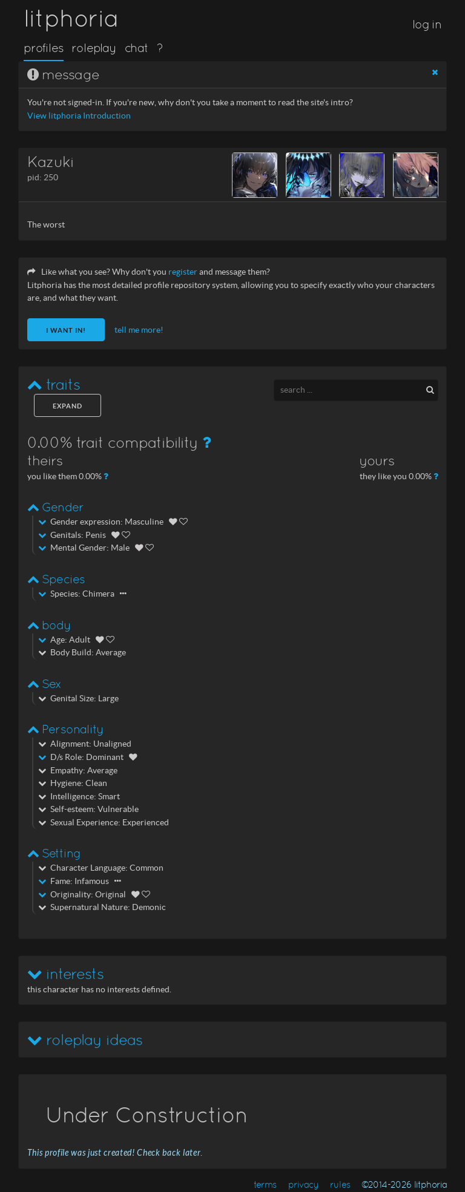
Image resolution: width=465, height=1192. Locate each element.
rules (340, 1184)
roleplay (93, 47)
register (182, 272)
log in (426, 24)
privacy (303, 1184)
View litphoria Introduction (79, 115)
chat (136, 47)
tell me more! (138, 330)
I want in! (66, 330)
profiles (44, 47)
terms (265, 1184)
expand (67, 406)
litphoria (71, 18)
